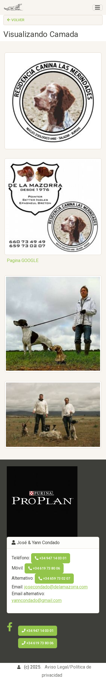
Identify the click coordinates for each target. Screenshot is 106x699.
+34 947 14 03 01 (50, 558)
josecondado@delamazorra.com (56, 587)
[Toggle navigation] (97, 8)
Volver (15, 20)
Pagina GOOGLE (22, 260)
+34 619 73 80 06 (44, 568)
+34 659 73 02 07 (54, 578)
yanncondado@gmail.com (37, 600)
